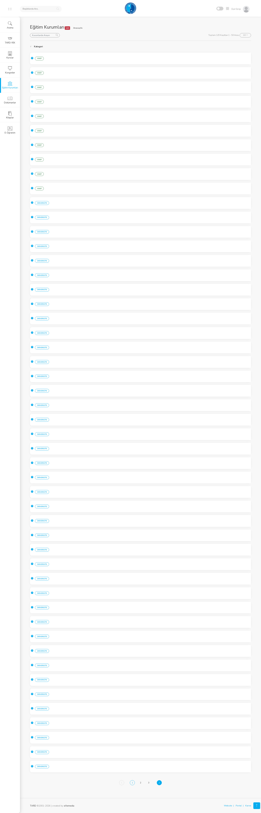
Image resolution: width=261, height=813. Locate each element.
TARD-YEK (10, 40)
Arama (10, 25)
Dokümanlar (10, 100)
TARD (33, 805)
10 (244, 35)
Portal (239, 805)
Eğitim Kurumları (10, 85)
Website (228, 805)
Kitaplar (10, 115)
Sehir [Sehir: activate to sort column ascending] (59, 46)
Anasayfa (77, 27)
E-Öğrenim (10, 130)
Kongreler (10, 70)
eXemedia (69, 805)
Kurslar (10, 55)
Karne (248, 805)
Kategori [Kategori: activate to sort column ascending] (38, 46)
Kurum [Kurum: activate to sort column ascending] (88, 46)
